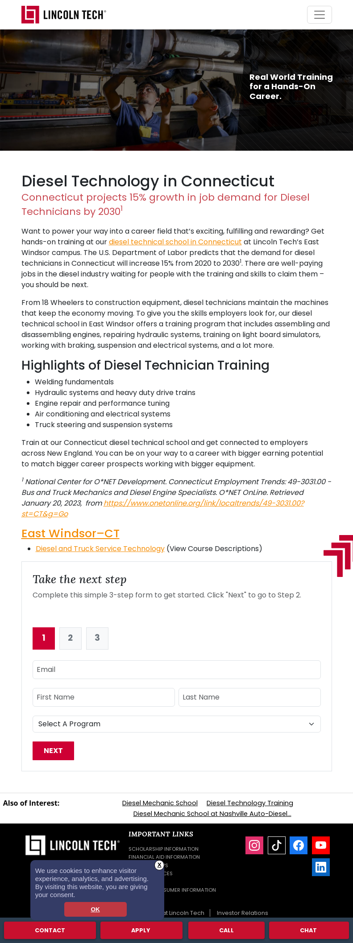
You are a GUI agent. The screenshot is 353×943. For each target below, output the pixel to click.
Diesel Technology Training (250, 803)
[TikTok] (277, 845)
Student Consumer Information (172, 890)
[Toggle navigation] (319, 15)
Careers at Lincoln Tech (170, 913)
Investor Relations (242, 913)
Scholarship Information (164, 848)
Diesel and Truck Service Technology (100, 549)
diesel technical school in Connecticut (175, 242)
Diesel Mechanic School (160, 803)
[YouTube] (321, 845)
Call (226, 930)
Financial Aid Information (164, 857)
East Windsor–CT (70, 533)
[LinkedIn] (321, 867)
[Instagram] (254, 845)
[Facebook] (298, 845)
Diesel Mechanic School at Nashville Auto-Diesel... (212, 813)
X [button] (160, 864)
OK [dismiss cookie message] (95, 909)
